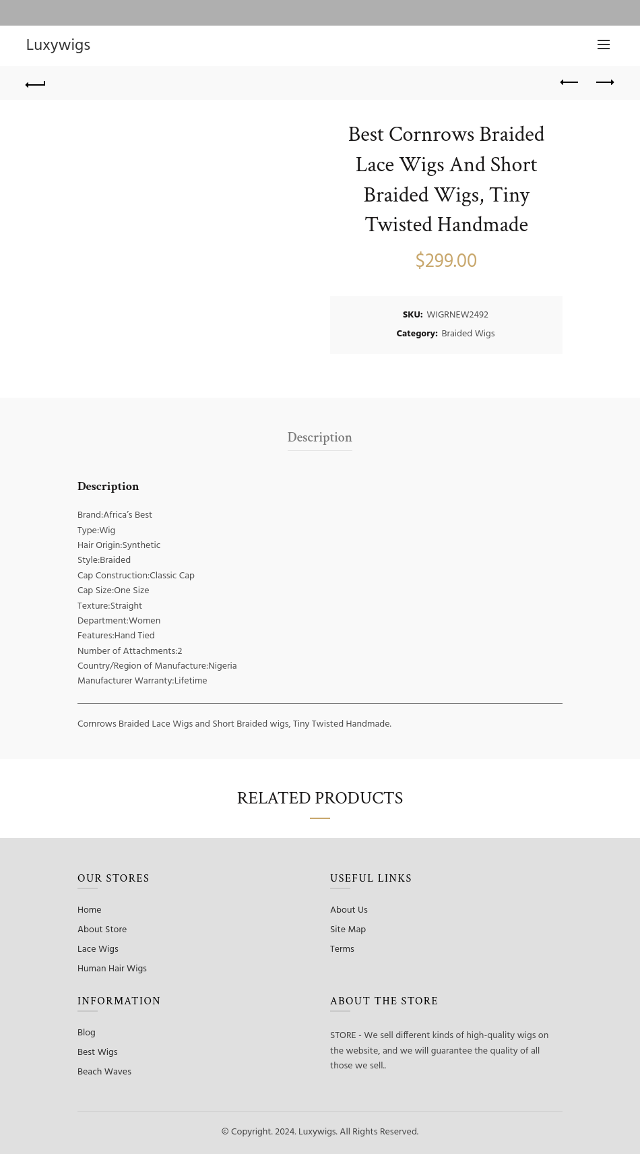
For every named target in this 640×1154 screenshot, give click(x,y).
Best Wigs (97, 1052)
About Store (102, 930)
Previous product (570, 82)
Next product (604, 82)
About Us (349, 910)
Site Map (348, 930)
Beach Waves (104, 1072)
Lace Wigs (98, 949)
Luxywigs (58, 46)
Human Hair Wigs (112, 969)
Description (320, 437)
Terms (342, 949)
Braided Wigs (467, 334)
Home (89, 910)
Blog (86, 1033)
